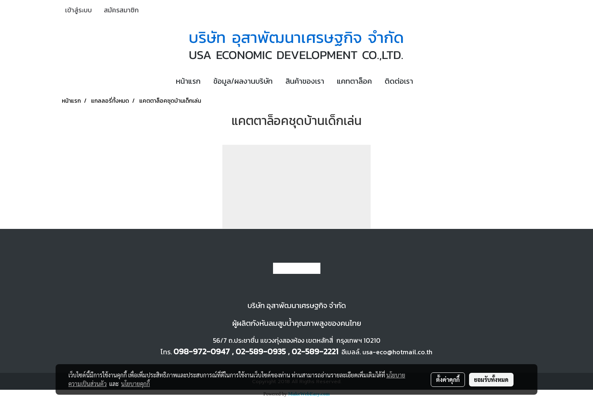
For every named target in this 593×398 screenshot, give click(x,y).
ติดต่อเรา (399, 81)
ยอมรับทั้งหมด (491, 379)
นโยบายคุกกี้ (135, 383)
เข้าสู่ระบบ (78, 10)
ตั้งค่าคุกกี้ (448, 379)
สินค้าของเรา (304, 81)
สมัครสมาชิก (121, 10)
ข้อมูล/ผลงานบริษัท (243, 81)
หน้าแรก (188, 81)
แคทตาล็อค (354, 81)
